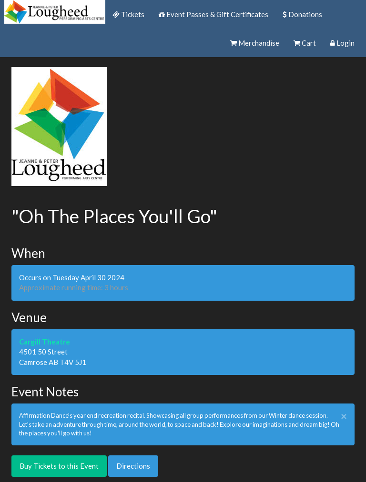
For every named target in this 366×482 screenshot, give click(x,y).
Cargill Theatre (44, 341)
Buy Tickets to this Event (59, 466)
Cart (305, 43)
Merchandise (254, 43)
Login (342, 43)
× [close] (344, 416)
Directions (133, 466)
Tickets (128, 14)
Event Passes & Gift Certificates (213, 14)
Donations (302, 14)
